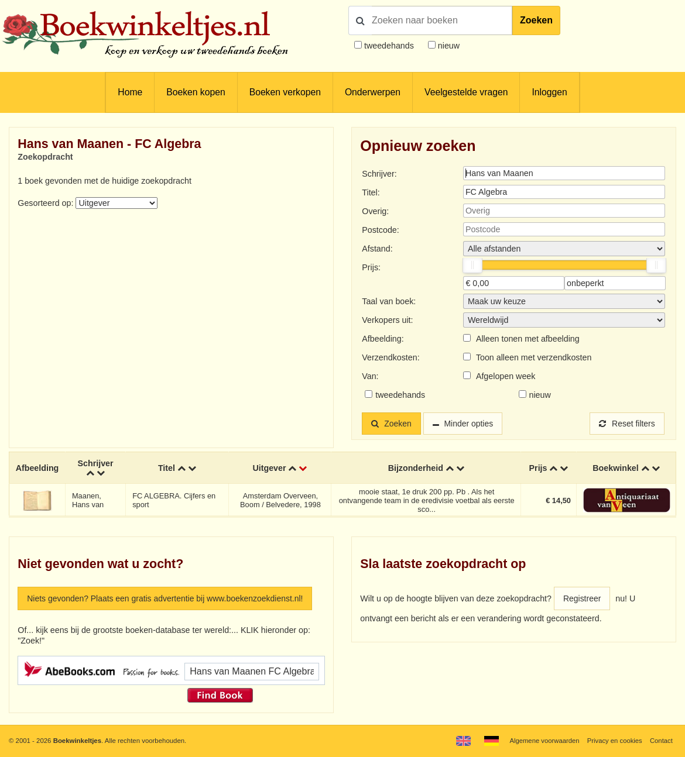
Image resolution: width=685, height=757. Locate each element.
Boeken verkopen (285, 92)
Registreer (582, 598)
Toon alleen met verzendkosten (533, 357)
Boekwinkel (615, 468)
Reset (626, 423)
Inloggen (549, 92)
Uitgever (269, 468)
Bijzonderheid (415, 468)
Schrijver (96, 463)
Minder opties (471, 423)
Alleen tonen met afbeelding (528, 338)
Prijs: (371, 267)
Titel (166, 468)
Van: (370, 376)
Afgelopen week (506, 376)
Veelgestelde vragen (466, 92)
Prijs (538, 468)
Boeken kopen (195, 92)
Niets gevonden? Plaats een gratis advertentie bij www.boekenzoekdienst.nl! (168, 598)
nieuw (448, 45)
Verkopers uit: (387, 320)
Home (130, 92)
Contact (661, 740)
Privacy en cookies (614, 740)
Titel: (370, 192)
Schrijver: (379, 173)
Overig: (375, 211)
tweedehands (389, 45)
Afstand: (377, 248)
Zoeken (536, 20)
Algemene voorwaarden (543, 740)
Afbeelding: (382, 338)
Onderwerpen (372, 92)
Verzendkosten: (390, 357)
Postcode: (380, 230)
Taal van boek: (389, 301)
